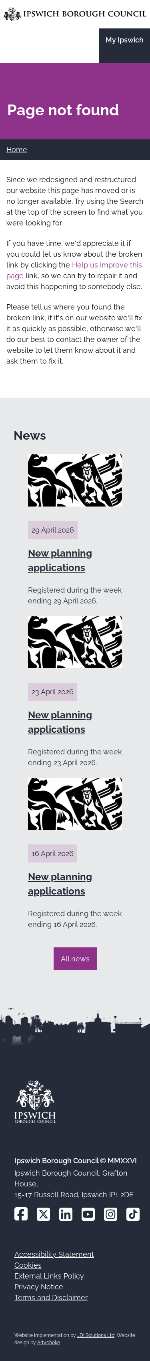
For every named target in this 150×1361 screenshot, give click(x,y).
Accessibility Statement (54, 1254)
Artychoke (48, 1342)
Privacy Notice (38, 1287)
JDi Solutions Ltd (95, 1335)
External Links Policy (49, 1276)
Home (16, 149)
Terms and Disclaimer (51, 1297)
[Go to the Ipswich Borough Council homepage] (75, 14)
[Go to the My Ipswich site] (124, 45)
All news (75, 959)
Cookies (28, 1265)
